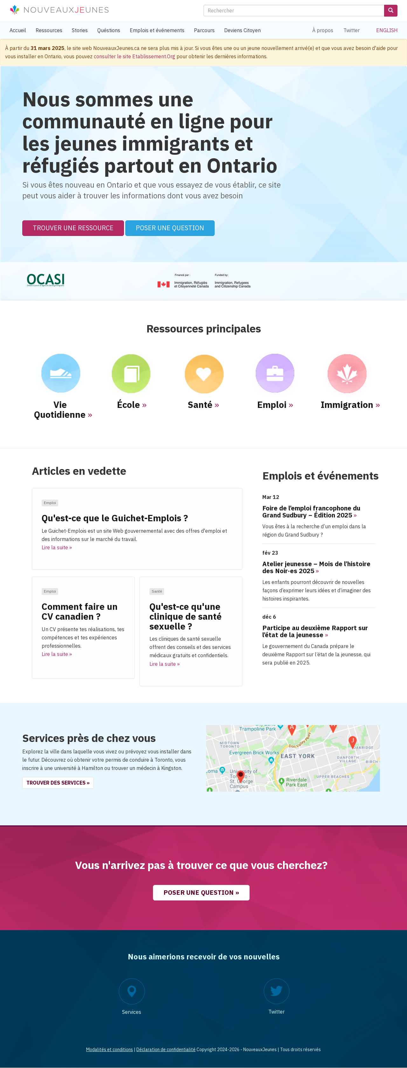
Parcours (204, 30)
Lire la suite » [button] (57, 547)
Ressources (49, 30)
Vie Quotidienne (60, 409)
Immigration (347, 404)
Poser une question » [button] (201, 892)
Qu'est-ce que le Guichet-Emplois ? (115, 518)
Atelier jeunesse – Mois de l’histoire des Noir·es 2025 (316, 567)
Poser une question (170, 228)
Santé (200, 404)
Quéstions (108, 30)
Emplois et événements (157, 30)
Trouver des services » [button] (58, 783)
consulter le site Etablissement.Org (134, 56)
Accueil (18, 30)
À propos (322, 30)
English (387, 30)
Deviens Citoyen (242, 30)
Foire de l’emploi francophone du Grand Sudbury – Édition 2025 (311, 511)
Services (131, 1012)
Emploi (271, 404)
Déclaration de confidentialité (166, 1049)
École (128, 404)
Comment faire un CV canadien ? (80, 611)
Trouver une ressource (73, 228)
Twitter (351, 30)
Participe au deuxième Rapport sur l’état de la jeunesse (315, 631)
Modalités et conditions (109, 1049)
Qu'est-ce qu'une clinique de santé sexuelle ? (185, 616)
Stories (80, 30)
